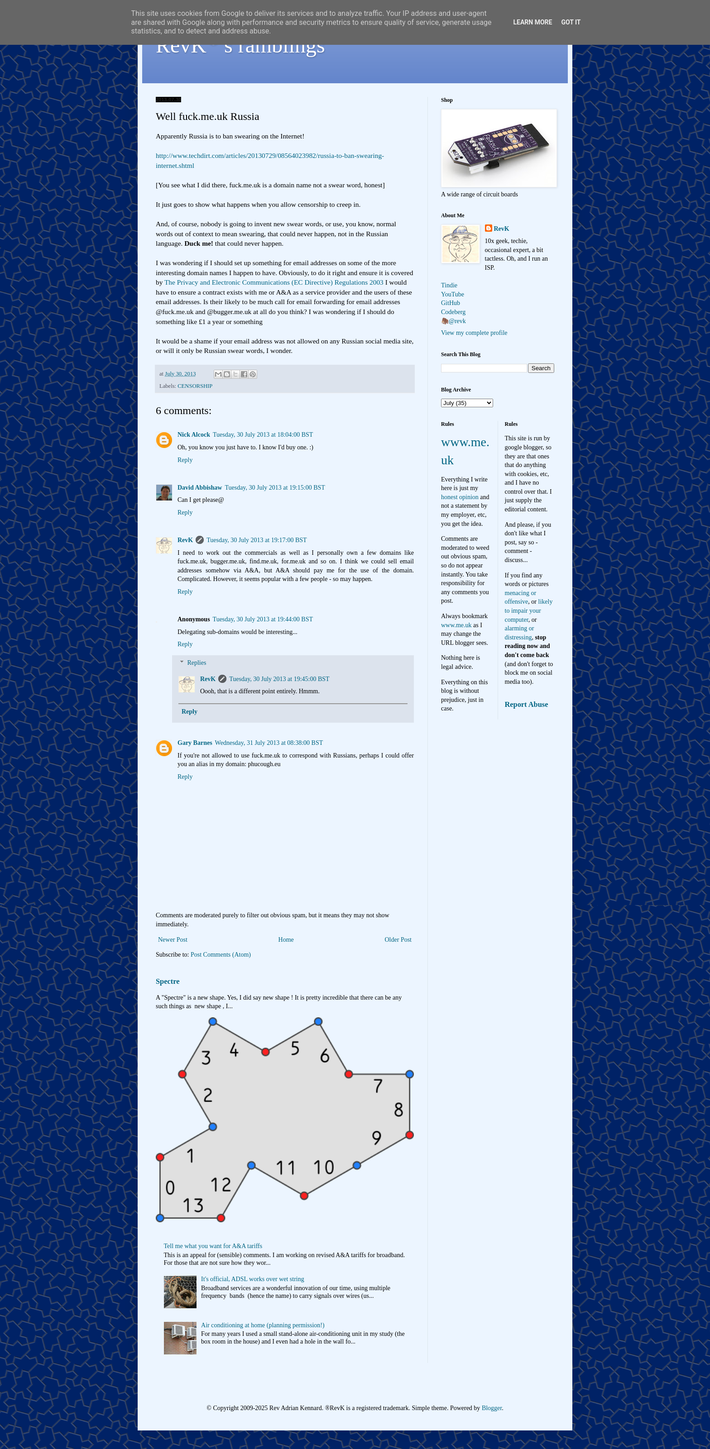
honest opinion (460, 497)
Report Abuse (526, 704)
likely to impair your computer (529, 610)
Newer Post (172, 939)
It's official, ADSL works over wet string (252, 1279)
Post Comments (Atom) (221, 954)
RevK (185, 540)
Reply (185, 460)
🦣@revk (453, 321)
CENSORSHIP (195, 386)
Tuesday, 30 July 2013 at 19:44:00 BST (263, 619)
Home (286, 939)
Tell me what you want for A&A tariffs (213, 1246)
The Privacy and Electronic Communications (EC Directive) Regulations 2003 (274, 282)
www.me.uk (456, 625)
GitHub (450, 303)
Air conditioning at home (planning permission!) (263, 1325)
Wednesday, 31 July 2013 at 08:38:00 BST (269, 742)
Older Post (398, 939)
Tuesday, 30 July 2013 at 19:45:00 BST (279, 679)
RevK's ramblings (240, 45)
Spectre (167, 981)
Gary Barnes (195, 742)
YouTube (452, 294)
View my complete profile (474, 332)
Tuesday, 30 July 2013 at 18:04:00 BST (263, 434)
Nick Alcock (194, 434)
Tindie (449, 285)
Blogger (492, 1408)
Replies (196, 662)
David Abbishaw (200, 487)
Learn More (532, 22)
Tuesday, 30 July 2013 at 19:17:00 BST (256, 540)
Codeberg (453, 312)
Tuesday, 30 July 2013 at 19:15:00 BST (275, 487)
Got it (570, 22)
